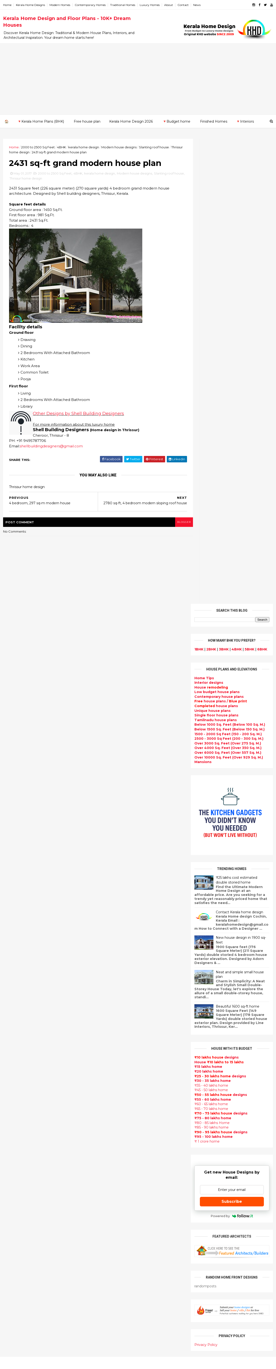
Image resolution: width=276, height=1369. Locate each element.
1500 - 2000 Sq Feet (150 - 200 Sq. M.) (227, 269)
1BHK (198, 184)
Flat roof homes (110, 1011)
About (169, 5)
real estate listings (230, 1135)
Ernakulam (13, 1141)
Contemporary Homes (90, 5)
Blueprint (104, 1322)
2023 (13, 951)
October (15, 1009)
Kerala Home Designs (30, 5)
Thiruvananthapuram (23, 1188)
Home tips (104, 1299)
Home (8, 5)
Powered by (231, 751)
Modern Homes (60, 5)
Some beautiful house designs (232, 973)
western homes (109, 1243)
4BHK (62, 147)
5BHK (249, 184)
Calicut (31, 1169)
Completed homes (112, 1130)
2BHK (211, 184)
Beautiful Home (109, 1033)
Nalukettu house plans (116, 1316)
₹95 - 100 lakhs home (213, 671)
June (12, 1035)
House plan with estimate (119, 1197)
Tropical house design (115, 1209)
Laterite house (109, 1271)
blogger (174, 523)
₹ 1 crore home (206, 676)
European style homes (115, 1237)
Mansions (202, 297)
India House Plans (111, 1022)
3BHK (223, 184)
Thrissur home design (26, 152)
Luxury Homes (150, 5)
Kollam (10, 1160)
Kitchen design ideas (114, 1214)
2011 (12, 1108)
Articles (102, 1163)
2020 (13, 971)
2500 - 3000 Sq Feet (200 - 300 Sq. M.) (228, 273)
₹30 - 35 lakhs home (212, 615)
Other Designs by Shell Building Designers (78, 414)
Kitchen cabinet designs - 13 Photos (236, 1050)
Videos (101, 1175)
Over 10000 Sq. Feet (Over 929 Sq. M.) (228, 292)
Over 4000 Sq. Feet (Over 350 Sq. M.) (227, 283)
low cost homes (109, 1231)
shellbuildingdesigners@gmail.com (51, 447)
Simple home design (114, 1220)
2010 (13, 1115)
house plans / (220, 236)
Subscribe (231, 736)
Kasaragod (13, 1155)
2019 (13, 977)
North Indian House (113, 1226)
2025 (13, 938)
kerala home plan (111, 1027)
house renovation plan (116, 1266)
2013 (13, 1095)
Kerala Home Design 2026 (131, 121)
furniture (257, 1107)
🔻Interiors (245, 121)
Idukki (9, 1146)
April (12, 1048)
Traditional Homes (123, 5)
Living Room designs (114, 1141)
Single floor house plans (216, 250)
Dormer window (110, 1192)
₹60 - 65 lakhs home (210, 639)
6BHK (262, 184)
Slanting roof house (154, 147)
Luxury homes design (114, 1039)
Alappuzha (13, 1136)
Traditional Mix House (115, 1288)
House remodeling (112, 1277)
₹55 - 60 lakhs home (212, 634)
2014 (13, 1089)
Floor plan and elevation (117, 1090)
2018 (13, 984)
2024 (13, 945)
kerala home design (84, 147)
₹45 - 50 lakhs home (210, 625)
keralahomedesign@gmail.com (218, 1235)
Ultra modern (107, 1169)
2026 (13, 932)
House (210, 222)
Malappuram (15, 1174)
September (18, 1015)
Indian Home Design (113, 1112)
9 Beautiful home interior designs (234, 953)
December (17, 996)
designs (208, 217)
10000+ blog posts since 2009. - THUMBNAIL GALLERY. (42, 1362)
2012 (13, 1101)
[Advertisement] (138, 78)
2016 (13, 1076)
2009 (13, 1121)
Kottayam (12, 1165)
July (11, 1028)
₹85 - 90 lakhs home (211, 662)
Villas (100, 1061)
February (16, 1061)
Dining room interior (114, 1203)
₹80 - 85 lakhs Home (211, 657)
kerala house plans (112, 1294)
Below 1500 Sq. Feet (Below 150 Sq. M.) (229, 264)
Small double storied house (120, 1084)
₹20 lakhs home (208, 606)
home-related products (228, 1111)
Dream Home (107, 1282)
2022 (13, 958)
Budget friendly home (115, 1135)
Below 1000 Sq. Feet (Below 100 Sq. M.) (229, 259)
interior (102, 1050)
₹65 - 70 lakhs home (211, 643)
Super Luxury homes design (120, 1107)
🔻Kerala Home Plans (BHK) (40, 121)
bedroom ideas (109, 1181)
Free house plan (87, 121)
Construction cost (112, 1152)
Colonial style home (113, 1073)
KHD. (101, 1362)
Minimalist (104, 1248)
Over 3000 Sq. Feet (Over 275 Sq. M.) (227, 278)
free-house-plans (111, 1067)
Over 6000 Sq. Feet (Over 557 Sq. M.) (227, 287)
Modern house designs (119, 147)
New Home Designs (113, 1096)
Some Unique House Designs (231, 992)
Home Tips (203, 213)
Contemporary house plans (218, 231)
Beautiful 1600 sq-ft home (237, 541)
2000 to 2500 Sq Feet (38, 147)
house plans (215, 241)
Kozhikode (13, 1169)
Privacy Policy (205, 879)
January (15, 1067)
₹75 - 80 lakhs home (212, 653)
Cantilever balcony (112, 1328)
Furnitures (105, 1311)
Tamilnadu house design (118, 1186)
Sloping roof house (113, 1016)
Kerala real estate (111, 1333)
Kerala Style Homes (113, 1078)
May (11, 1041)
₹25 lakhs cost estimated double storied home (236, 414)
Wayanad (12, 1197)
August (14, 1022)
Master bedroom (110, 1254)
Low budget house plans (216, 227)
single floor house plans (117, 1158)
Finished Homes (213, 121)
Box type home (109, 1056)
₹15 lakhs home (208, 602)
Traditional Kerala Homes (118, 1101)
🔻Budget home (176, 121)
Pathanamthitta (18, 1183)
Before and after (111, 1339)
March (13, 1054)
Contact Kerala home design (239, 447)
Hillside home (107, 1305)
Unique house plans (212, 245)
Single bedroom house (116, 1345)
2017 (13, 990)
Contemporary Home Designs (122, 1005)
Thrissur (11, 1192)
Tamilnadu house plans (215, 255)
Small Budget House (114, 1045)
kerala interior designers (117, 1260)
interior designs (232, 1107)
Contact (183, 5)
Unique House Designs (116, 1146)
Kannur (10, 1151)
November (17, 1002)
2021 (13, 964)
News (197, 5)
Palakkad (12, 1179)
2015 (13, 1082)
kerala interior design (114, 1124)
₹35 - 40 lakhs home (211, 620)
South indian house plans (118, 1118)
